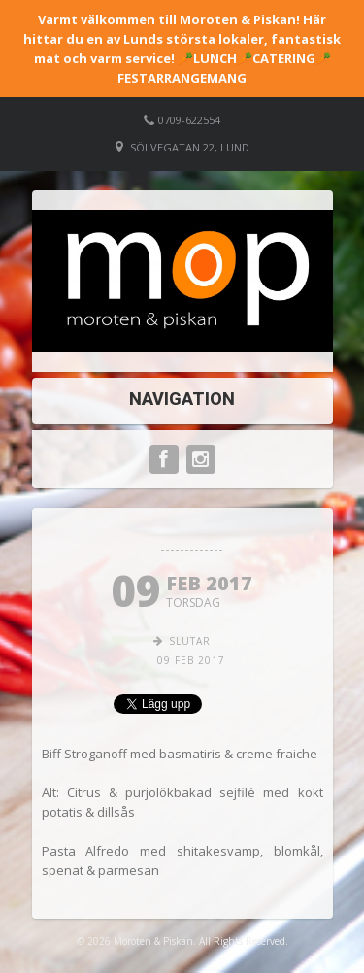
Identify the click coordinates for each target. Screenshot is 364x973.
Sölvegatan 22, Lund (189, 147)
